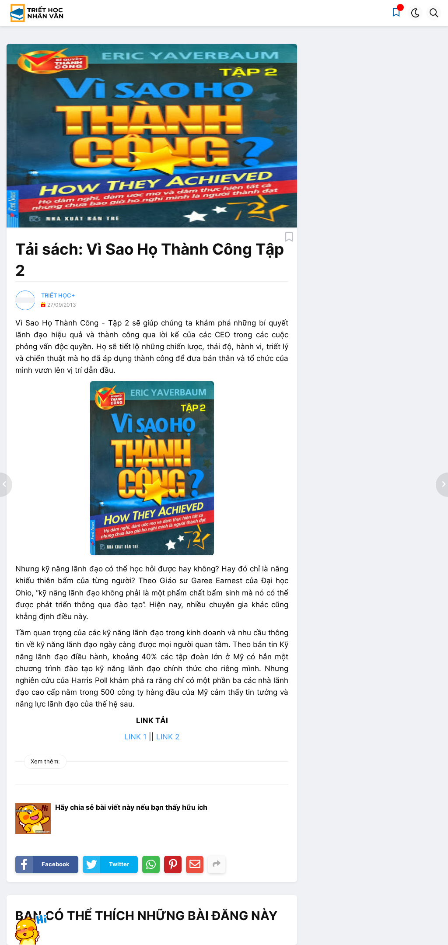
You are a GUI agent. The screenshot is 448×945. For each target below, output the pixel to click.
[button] (415, 13)
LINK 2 (167, 736)
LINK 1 (135, 736)
